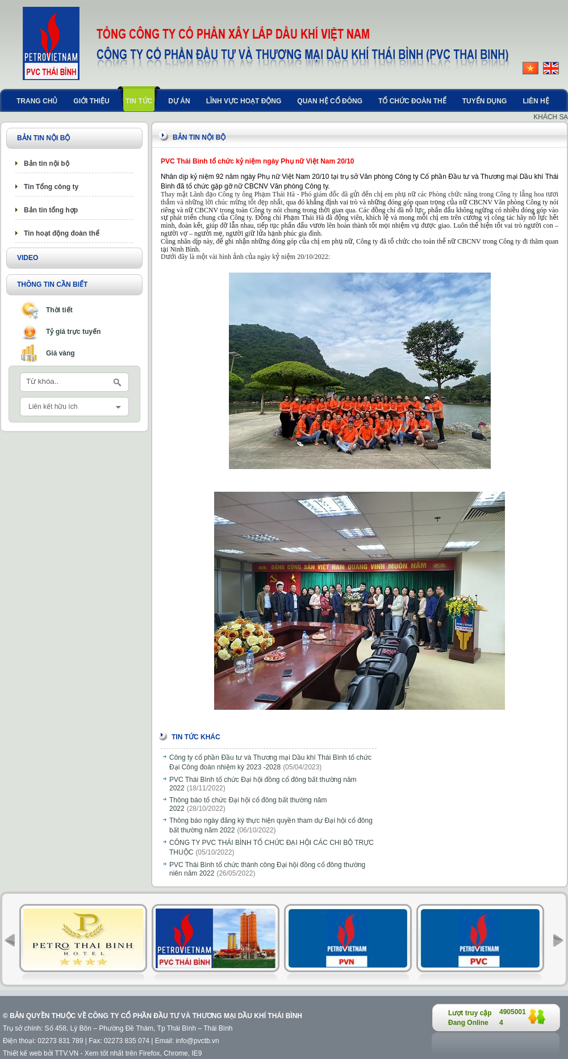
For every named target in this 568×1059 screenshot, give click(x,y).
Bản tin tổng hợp (51, 210)
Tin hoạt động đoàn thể (61, 233)
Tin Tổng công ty (51, 187)
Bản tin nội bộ (46, 164)
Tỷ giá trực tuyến (73, 332)
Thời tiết (59, 310)
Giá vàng (60, 353)
